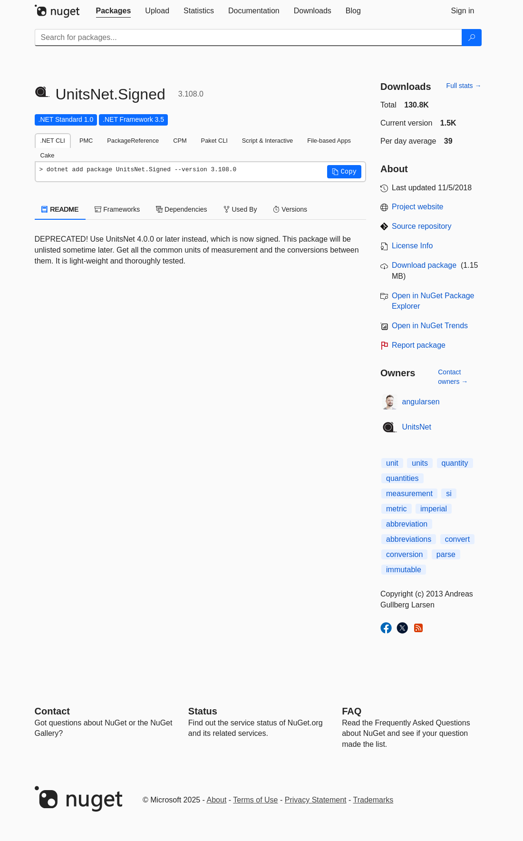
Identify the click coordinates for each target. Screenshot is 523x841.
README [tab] (60, 209)
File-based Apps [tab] (329, 140)
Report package (419, 345)
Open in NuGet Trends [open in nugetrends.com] (430, 326)
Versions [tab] (290, 209)
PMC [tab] (86, 140)
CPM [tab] (179, 140)
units (420, 463)
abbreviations (408, 539)
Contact (52, 711)
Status (202, 711)
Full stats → (464, 85)
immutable (403, 570)
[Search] (472, 37)
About (217, 800)
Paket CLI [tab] (214, 140)
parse (445, 554)
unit (392, 463)
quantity (455, 463)
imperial (433, 509)
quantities (402, 478)
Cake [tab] (47, 155)
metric (396, 509)
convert (457, 539)
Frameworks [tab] (117, 209)
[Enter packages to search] (248, 37)
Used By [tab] (240, 209)
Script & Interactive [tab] (267, 140)
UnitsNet (416, 427)
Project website (418, 207)
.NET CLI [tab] (52, 140)
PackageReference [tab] (133, 140)
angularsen (421, 402)
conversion (404, 554)
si (449, 493)
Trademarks (373, 800)
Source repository (421, 226)
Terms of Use (255, 800)
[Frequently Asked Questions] (351, 711)
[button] (344, 171)
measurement (409, 493)
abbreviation (406, 524)
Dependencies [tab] (181, 209)
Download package (424, 265)
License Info (412, 246)
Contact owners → (453, 376)
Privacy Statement (316, 800)
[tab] (113, 10)
